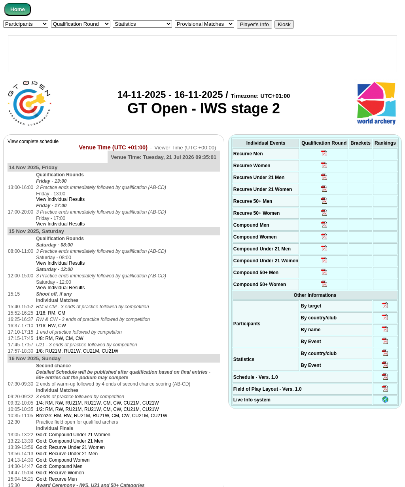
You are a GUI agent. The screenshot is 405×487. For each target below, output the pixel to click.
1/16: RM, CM (50, 313)
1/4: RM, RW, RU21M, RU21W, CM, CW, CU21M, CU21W (97, 403)
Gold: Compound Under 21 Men (69, 441)
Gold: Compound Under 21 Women (73, 434)
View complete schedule (33, 141)
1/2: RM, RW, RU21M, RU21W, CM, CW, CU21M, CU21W (97, 409)
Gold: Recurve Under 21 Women (70, 447)
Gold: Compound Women (62, 460)
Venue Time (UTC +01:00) (113, 147)
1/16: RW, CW (51, 325)
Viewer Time (185, 148)
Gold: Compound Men (59, 466)
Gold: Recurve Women (60, 473)
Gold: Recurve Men (56, 479)
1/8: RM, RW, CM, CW (59, 338)
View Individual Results (60, 199)
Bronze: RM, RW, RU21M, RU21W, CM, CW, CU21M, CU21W (101, 415)
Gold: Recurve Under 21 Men (67, 453)
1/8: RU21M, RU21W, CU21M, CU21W (77, 351)
